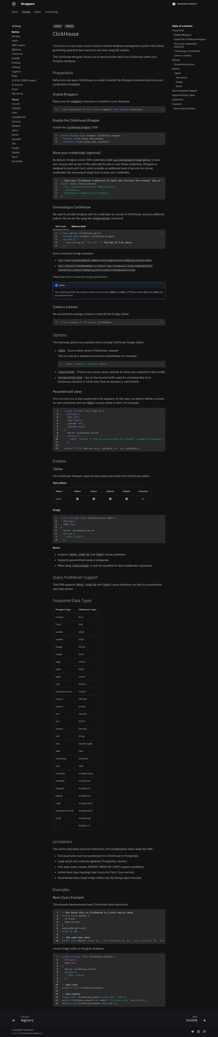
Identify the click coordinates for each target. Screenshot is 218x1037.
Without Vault (78, 226)
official (69, 26)
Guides (37, 11)
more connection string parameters (86, 276)
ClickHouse (59, 46)
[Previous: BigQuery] (24, 1019)
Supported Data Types (110, 872)
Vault (82, 168)
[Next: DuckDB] (194, 1019)
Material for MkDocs (32, 1033)
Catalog (26, 11)
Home (15, 11)
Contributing (51, 11)
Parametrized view (64, 398)
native (57, 26)
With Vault (60, 226)
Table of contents (182, 26)
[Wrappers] (13, 4)
